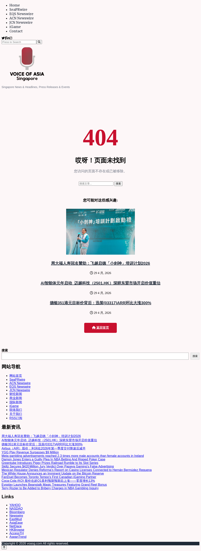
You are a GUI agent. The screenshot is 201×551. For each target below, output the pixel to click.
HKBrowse (16, 529)
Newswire (16, 515)
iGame (15, 27)
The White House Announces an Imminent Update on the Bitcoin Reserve (53, 473)
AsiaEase (16, 522)
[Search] (39, 42)
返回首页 (100, 327)
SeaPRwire (18, 9)
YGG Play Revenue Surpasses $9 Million (30, 452)
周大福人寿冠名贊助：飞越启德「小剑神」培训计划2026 (100, 263)
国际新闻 (15, 402)
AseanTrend (17, 536)
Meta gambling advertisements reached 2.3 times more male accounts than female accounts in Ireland (73, 456)
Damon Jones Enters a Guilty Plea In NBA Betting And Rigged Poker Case (53, 459)
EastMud (15, 519)
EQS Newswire (21, 14)
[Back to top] (4, 547)
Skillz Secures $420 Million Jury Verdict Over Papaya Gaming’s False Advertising (58, 466)
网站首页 (15, 375)
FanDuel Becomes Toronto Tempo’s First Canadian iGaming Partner (49, 477)
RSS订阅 (15, 418)
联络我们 (15, 409)
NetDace (15, 526)
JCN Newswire (21, 22)
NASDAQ (16, 508)
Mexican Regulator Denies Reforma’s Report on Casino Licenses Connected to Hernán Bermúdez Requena (77, 470)
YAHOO (15, 505)
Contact (16, 31)
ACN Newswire (21, 18)
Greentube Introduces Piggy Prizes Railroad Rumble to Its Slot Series (50, 463)
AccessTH (16, 533)
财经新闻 (15, 394)
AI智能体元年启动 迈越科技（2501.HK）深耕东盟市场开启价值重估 (100, 283)
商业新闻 (15, 398)
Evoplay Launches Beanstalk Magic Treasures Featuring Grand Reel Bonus (54, 484)
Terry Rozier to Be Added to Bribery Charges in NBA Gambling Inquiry (50, 488)
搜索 (5, 350)
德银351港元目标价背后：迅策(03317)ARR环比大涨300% (100, 303)
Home (14, 5)
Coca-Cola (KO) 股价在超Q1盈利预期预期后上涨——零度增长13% (48, 480)
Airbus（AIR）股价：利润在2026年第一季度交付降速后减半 (44, 448)
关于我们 (15, 414)
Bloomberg (17, 512)
